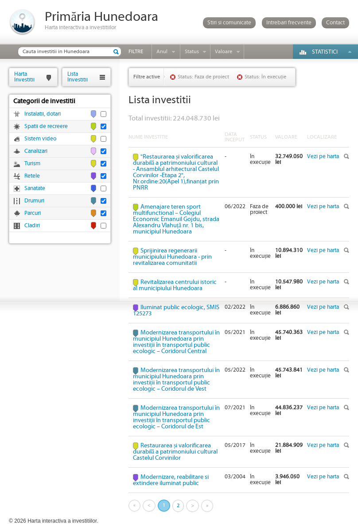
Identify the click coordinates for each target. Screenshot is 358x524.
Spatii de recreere (46, 126)
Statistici (325, 52)
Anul (161, 51)
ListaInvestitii (77, 77)
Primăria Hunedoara (101, 17)
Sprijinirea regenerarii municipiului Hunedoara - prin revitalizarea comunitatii (172, 257)
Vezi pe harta (323, 156)
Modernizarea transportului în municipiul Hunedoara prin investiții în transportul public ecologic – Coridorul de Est (176, 417)
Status (192, 51)
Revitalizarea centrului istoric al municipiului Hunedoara (175, 285)
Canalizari (35, 151)
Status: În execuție (265, 77)
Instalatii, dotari (42, 114)
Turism (32, 163)
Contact (335, 22)
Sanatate (34, 188)
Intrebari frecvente (288, 22)
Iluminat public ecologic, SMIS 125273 (176, 310)
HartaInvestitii (24, 77)
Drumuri (34, 201)
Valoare (223, 51)
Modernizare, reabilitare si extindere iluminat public (171, 480)
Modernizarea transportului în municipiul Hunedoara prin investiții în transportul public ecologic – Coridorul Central (176, 342)
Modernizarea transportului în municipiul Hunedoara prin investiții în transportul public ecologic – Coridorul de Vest (176, 379)
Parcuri (32, 213)
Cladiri (32, 225)
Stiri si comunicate (229, 22)
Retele (32, 176)
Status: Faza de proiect (203, 77)
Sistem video (40, 139)
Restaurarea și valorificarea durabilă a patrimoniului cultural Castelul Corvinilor (175, 451)
